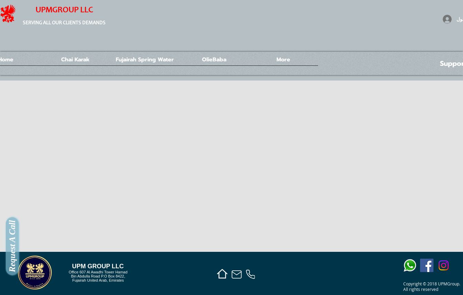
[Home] (222, 273)
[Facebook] (426, 265)
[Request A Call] (12, 246)
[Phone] (250, 274)
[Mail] (237, 274)
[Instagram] (443, 265)
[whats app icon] (410, 265)
